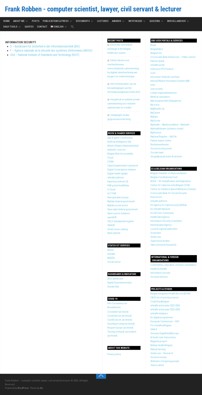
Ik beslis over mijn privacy (163, 337)
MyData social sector (117, 205)
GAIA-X (153, 329)
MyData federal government (121, 201)
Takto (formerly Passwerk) (163, 244)
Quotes (29, 26)
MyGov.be (155, 120)
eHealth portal (157, 64)
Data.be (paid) (157, 61)
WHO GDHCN (113, 233)
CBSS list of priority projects (164, 297)
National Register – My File (163, 136)
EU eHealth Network (160, 209)
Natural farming (158, 349)
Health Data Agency (160, 216)
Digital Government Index (119, 282)
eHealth (111, 253)
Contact (42, 26)
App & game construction (120, 137)
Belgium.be (156, 53)
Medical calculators (160, 96)
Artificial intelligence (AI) (119, 141)
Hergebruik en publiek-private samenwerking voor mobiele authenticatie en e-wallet (123, 103)
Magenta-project (158, 341)
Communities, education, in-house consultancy (173, 264)
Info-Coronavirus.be (117, 303)
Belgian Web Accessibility (120, 153)
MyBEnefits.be (157, 108)
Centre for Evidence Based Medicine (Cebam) (173, 189)
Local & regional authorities (163, 228)
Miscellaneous (176, 21)
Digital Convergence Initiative (121, 169)
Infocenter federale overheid (164, 76)
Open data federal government (122, 209)
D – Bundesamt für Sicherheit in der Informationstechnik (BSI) (45, 46)
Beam (153, 45)
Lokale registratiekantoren (163, 92)
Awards (116, 21)
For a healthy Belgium (160, 325)
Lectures (103, 21)
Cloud (110, 157)
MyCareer (155, 112)
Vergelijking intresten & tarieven (166, 156)
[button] (72, 27)
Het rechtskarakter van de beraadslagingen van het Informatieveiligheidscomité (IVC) (123, 87)
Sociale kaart (157, 152)
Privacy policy (114, 354)
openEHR (111, 217)
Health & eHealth (158, 268)
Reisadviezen (114, 307)
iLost (152, 72)
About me (19, 21)
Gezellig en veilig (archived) (121, 323)
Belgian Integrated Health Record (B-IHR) (170, 293)
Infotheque (135, 21)
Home (6, 21)
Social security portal (161, 148)
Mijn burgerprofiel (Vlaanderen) (165, 100)
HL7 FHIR (111, 193)
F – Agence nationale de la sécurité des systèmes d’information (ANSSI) (51, 50)
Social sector (114, 261)
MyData (154, 116)
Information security (160, 272)
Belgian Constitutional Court (164, 177)
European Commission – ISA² (164, 321)
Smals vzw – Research (161, 353)
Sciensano (155, 232)
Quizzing (154, 21)
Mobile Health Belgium (161, 345)
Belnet (110, 249)
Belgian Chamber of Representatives (168, 173)
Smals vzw (155, 236)
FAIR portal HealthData (118, 185)
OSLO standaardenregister (120, 221)
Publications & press (56, 21)
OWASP (111, 225)
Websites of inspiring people (164, 361)
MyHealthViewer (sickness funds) (166, 128)
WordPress (23, 388)
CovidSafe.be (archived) (119, 315)
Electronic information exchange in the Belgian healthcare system (119, 48)
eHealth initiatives (159, 313)
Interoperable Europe (118, 197)
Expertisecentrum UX (117, 181)
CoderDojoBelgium (159, 301)
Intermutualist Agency (161, 224)
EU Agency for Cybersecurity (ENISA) (168, 205)
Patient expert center (160, 140)
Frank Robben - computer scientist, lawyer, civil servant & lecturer (93, 9)
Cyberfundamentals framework (122, 165)
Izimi (152, 84)
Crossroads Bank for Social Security (168, 193)
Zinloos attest (157, 365)
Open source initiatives (118, 213)
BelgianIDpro (156, 49)
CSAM (110, 161)
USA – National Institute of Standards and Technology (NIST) (44, 55)
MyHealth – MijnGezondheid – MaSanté (169, 124)
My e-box (154, 104)
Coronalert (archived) (117, 311)
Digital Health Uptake (117, 173)
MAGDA (111, 257)
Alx (41, 388)
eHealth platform (158, 201)
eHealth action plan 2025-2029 (165, 309)
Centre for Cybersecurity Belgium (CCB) (170, 185)
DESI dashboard (115, 278)
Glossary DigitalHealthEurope (164, 333)
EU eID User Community (161, 213)
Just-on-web (156, 88)
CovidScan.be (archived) (119, 319)
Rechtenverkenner (159, 144)
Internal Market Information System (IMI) (170, 80)
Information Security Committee (166, 220)
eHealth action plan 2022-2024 (165, 305)
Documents (83, 21)
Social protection (159, 276)
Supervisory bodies (160, 240)
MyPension (155, 132)
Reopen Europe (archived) (120, 327)
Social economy (158, 357)
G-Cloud (111, 189)
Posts (35, 21)
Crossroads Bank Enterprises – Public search (173, 57)
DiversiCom (156, 197)
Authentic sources (116, 149)
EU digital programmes (161, 317)
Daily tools (10, 26)
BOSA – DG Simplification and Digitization (170, 181)
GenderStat (113, 286)
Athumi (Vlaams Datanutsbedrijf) (123, 145)
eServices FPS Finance (161, 68)
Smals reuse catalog (117, 229)
